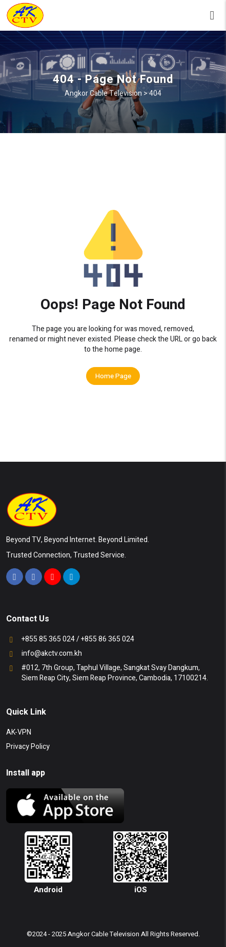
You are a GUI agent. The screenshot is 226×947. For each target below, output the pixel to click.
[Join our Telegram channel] (71, 576)
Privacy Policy (28, 746)
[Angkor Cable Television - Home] (25, 15)
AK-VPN (18, 732)
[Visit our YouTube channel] (52, 576)
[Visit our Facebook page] (14, 576)
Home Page (113, 376)
